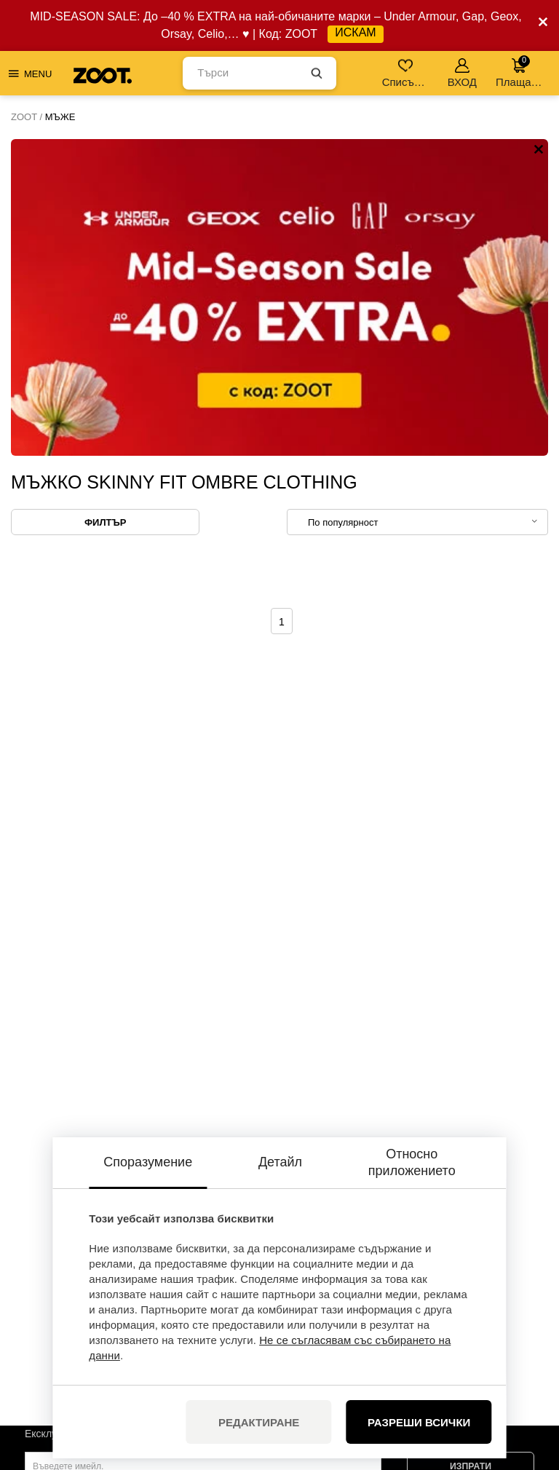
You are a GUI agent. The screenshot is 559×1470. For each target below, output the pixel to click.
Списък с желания (406, 73)
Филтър (105, 205)
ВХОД (462, 73)
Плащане (519, 71)
